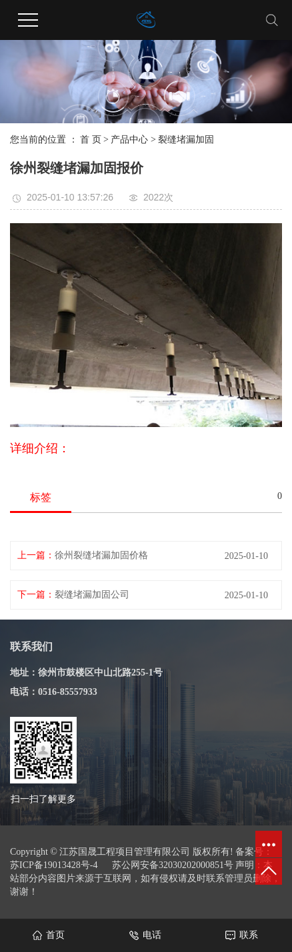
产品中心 (129, 140)
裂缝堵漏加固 (186, 140)
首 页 (90, 140)
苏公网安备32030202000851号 (172, 865)
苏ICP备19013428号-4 (53, 865)
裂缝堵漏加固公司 (92, 595)
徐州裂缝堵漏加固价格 (101, 555)
